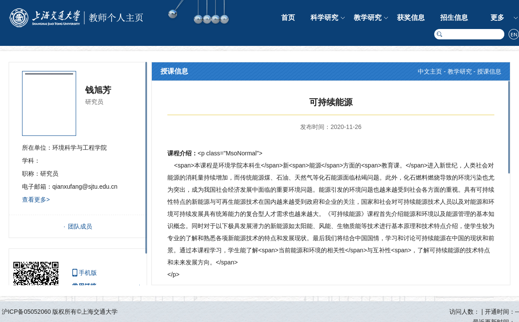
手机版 (88, 272)
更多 (497, 17)
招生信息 (454, 17)
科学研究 (324, 17)
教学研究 (367, 17)
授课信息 (489, 71)
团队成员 (80, 226)
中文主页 (430, 71)
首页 (288, 17)
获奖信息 (411, 17)
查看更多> (36, 199)
